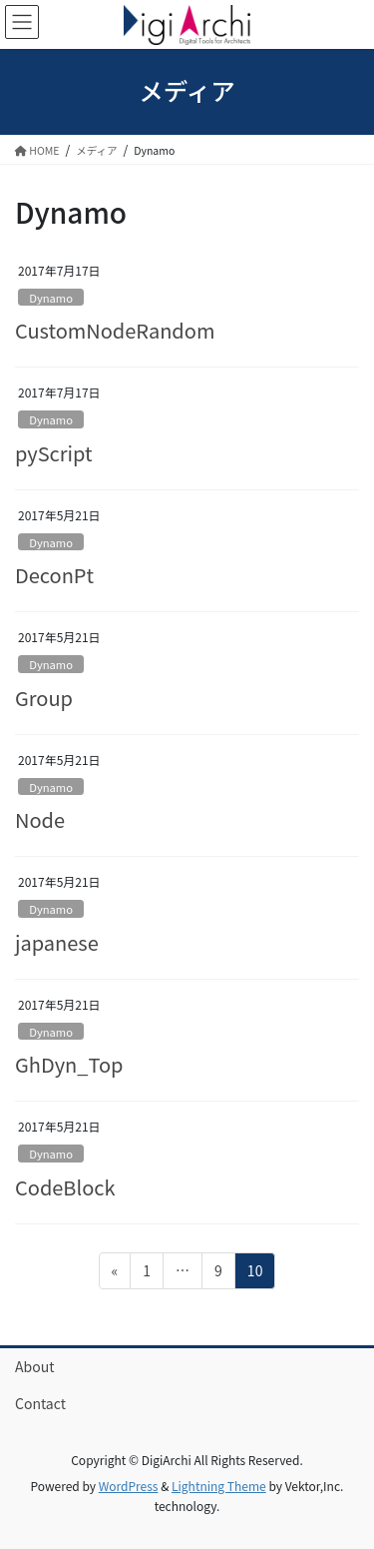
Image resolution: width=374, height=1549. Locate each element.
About (34, 1366)
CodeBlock (65, 1186)
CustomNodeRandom (114, 330)
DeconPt (54, 574)
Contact (40, 1403)
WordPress (129, 1485)
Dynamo (51, 298)
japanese (57, 942)
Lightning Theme (219, 1485)
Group (44, 697)
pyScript (54, 452)
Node (40, 819)
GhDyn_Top (69, 1064)
